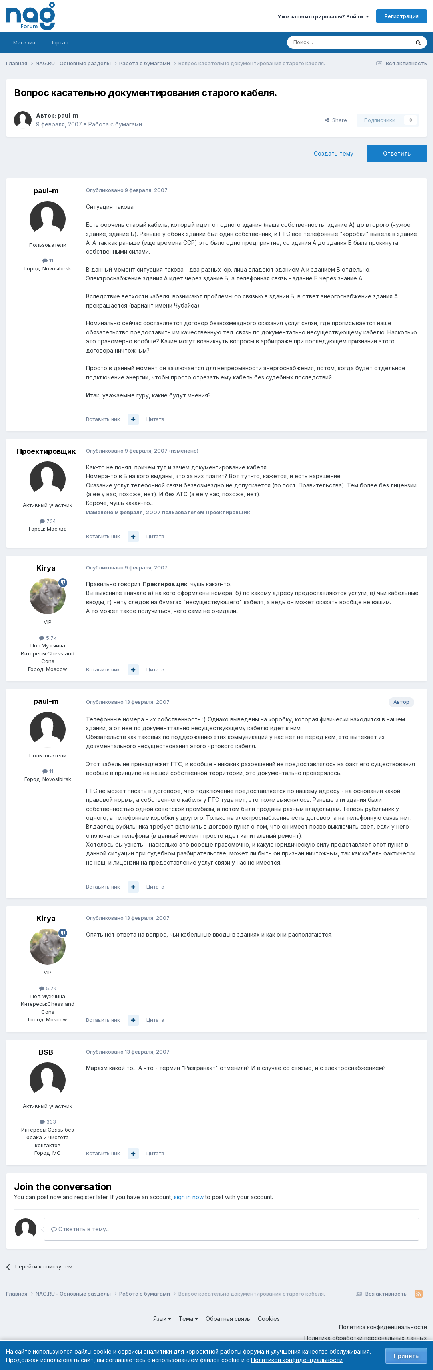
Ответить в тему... (80, 1229)
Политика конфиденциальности (383, 1327)
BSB (46, 1052)
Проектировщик (46, 451)
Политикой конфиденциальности (297, 1359)
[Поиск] (326, 42)
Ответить (397, 153)
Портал (59, 42)
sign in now (189, 1197)
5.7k (47, 638)
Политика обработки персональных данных (365, 1337)
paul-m (68, 115)
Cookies (269, 1318)
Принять (406, 1355)
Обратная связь (228, 1318)
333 (48, 1121)
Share (336, 120)
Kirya (46, 568)
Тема (188, 1318)
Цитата (155, 419)
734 (48, 521)
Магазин (24, 42)
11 (47, 260)
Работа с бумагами (115, 124)
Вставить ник (103, 419)
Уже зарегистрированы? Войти (323, 16)
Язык (162, 1318)
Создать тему (333, 153)
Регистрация (402, 16)
